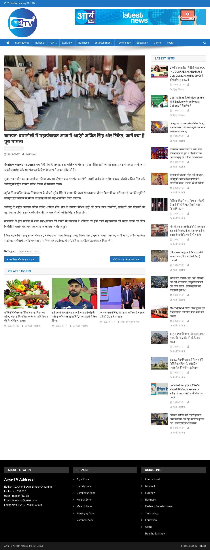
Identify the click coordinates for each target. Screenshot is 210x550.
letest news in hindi (29, 251)
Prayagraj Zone (85, 513)
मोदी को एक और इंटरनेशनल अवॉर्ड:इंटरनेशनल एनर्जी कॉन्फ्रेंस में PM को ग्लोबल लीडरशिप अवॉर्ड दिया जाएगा (129, 259)
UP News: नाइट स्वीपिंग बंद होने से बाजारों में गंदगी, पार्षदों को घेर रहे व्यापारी (186, 256)
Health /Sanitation (155, 533)
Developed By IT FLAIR (194, 546)
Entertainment (103, 42)
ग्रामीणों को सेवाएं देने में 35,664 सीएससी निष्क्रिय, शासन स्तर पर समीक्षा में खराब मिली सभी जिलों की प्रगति (186, 391)
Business (83, 42)
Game (157, 42)
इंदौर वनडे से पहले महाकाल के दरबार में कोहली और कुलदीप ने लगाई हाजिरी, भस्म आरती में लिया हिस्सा (74, 316)
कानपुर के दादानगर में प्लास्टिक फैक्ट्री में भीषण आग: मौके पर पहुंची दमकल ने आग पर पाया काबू (187, 127)
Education (142, 42)
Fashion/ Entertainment (159, 506)
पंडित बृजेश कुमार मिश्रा (130, 322)
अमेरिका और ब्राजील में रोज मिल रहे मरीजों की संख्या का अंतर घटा (24, 259)
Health (170, 42)
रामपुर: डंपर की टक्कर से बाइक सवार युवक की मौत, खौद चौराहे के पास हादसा (187, 337)
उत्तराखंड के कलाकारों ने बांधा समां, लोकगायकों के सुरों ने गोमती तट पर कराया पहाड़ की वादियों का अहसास (186, 153)
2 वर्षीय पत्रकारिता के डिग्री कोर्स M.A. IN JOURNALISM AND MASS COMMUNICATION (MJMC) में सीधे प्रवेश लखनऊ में (187, 73)
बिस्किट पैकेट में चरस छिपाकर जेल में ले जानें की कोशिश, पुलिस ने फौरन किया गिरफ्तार (187, 204)
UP (52, 42)
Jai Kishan (31, 154)
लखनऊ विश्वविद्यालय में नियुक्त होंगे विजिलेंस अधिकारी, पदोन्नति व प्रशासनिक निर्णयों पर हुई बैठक (186, 363)
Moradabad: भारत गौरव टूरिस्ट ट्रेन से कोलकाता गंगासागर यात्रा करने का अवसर (187, 312)
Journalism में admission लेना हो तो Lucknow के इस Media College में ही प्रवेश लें (187, 101)
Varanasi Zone (85, 520)
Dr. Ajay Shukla (177, 89)
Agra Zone (83, 479)
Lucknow (67, 42)
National (40, 42)
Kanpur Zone (84, 499)
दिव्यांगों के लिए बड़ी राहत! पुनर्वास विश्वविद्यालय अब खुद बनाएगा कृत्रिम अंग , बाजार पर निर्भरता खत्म (187, 419)
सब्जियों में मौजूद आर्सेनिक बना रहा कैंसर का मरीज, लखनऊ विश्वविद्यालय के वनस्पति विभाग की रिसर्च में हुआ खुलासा (26, 316)
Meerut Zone (84, 506)
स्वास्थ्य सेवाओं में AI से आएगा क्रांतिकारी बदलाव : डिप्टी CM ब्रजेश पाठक (122, 314)
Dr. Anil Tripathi (32, 326)
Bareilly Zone (84, 486)
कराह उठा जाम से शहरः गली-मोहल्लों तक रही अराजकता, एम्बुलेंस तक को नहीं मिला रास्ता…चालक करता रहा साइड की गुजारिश (187, 284)
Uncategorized (13, 148)
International (22, 42)
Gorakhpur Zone (86, 492)
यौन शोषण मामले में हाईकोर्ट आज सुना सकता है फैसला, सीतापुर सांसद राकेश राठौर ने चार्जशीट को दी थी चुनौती (187, 230)
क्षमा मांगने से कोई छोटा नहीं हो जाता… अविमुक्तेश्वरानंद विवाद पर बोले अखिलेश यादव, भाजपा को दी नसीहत (187, 179)
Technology (124, 42)
